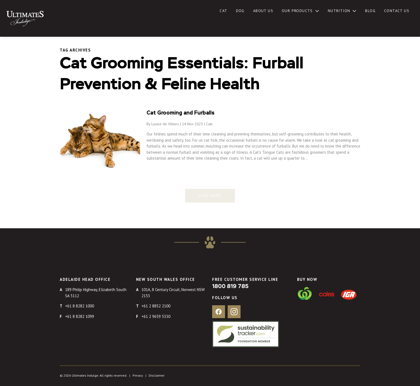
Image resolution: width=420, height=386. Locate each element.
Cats (209, 124)
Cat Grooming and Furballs (181, 113)
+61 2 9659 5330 (155, 316)
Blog (370, 10)
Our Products (297, 10)
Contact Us (396, 10)
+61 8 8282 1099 (79, 316)
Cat (223, 10)
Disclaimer (156, 375)
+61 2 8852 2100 (155, 305)
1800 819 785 (230, 286)
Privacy (138, 375)
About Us (263, 10)
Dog (240, 10)
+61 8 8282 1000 (79, 305)
